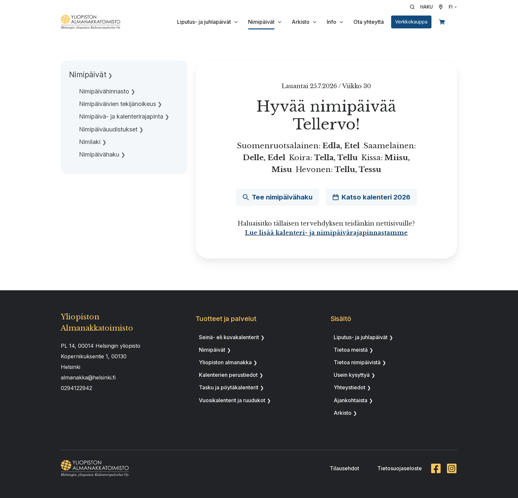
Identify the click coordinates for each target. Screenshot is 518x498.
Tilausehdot (344, 468)
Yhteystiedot (349, 387)
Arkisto (301, 21)
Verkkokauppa (411, 22)
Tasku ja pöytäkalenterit (228, 387)
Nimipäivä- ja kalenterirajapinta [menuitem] (121, 116)
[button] (423, 7)
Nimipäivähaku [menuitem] (99, 154)
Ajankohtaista (350, 400)
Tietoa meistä (351, 349)
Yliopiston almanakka (225, 362)
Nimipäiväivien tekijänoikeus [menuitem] (117, 103)
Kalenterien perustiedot (228, 375)
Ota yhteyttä (368, 21)
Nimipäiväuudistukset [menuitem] (108, 129)
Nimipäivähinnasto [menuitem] (104, 91)
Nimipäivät (261, 21)
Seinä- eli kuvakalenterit (229, 337)
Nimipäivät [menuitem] (87, 74)
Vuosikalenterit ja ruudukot (232, 400)
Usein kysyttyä (352, 375)
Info (331, 21)
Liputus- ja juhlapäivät (204, 21)
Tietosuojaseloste (399, 468)
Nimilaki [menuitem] (89, 141)
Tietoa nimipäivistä (357, 362)
